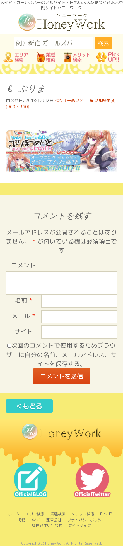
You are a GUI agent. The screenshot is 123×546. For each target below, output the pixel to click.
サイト (23, 331)
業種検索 (58, 514)
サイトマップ (79, 525)
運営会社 (54, 519)
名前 (23, 300)
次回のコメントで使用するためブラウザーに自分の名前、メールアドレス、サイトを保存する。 (61, 354)
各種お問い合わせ (47, 525)
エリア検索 (35, 514)
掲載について (29, 519)
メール (23, 316)
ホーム (14, 514)
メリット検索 (82, 514)
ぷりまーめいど (69, 100)
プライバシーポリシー (86, 519)
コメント (23, 265)
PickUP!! (107, 514)
